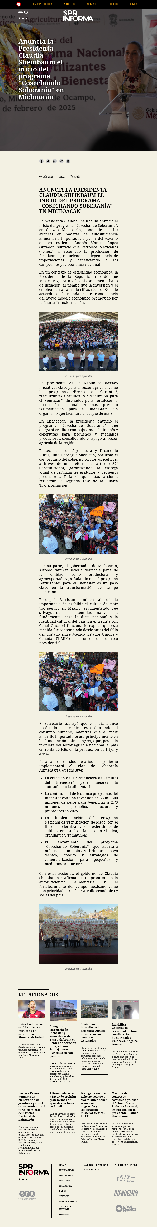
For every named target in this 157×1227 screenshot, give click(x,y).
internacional (68, 1201)
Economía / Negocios (81, 4)
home (62, 1165)
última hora (66, 1170)
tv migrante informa (66, 1208)
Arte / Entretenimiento (45, 4)
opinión (64, 1214)
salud (62, 1191)
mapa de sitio (92, 1169)
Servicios (131, 4)
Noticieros (109, 4)
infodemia (65, 1185)
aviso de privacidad (96, 1165)
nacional (65, 1180)
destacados (66, 1175)
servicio (64, 1196)
